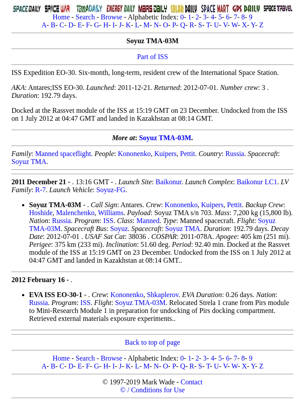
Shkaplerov (163, 294)
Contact (192, 382)
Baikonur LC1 (257, 182)
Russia (234, 153)
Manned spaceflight (63, 153)
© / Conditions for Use (152, 390)
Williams (110, 212)
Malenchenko (75, 212)
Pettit (187, 153)
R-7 (40, 190)
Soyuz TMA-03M (165, 137)
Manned (147, 220)
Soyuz (119, 228)
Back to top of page (152, 342)
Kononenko (134, 153)
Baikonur (169, 182)
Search (85, 17)
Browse (111, 17)
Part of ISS (152, 56)
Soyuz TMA (28, 161)
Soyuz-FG (110, 190)
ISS (108, 220)
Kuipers (165, 153)
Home (61, 17)
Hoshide (40, 212)
